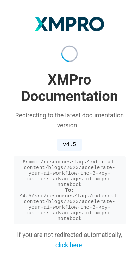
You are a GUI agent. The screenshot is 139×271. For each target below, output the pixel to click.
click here (68, 251)
